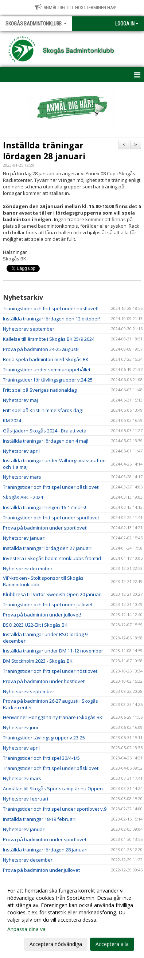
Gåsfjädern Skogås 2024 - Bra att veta (44, 430)
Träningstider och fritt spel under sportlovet (51, 517)
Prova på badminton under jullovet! (42, 614)
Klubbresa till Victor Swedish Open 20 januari (52, 594)
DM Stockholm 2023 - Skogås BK (38, 661)
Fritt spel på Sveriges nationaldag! (40, 390)
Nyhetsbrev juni (20, 727)
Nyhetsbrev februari (25, 798)
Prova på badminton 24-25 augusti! (41, 349)
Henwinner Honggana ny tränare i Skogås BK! (53, 717)
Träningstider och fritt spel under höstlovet (50, 671)
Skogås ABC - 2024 (23, 497)
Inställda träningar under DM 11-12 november (53, 650)
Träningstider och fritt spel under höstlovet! (50, 308)
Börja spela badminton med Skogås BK (46, 359)
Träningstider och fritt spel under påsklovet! (51, 487)
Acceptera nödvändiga (56, 944)
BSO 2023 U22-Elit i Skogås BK (35, 625)
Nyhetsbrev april (21, 451)
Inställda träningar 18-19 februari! (40, 819)
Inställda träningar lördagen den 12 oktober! (51, 318)
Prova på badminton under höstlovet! (44, 681)
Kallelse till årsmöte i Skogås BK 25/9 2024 (48, 339)
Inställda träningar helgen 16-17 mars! (44, 507)
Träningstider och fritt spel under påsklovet (50, 768)
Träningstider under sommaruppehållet (46, 369)
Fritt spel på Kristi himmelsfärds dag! (43, 410)
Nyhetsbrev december (27, 568)
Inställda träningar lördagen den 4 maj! (45, 441)
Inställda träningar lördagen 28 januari (44, 150)
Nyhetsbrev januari (24, 538)
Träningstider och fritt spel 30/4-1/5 (41, 758)
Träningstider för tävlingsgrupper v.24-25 (48, 379)
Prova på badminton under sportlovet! (45, 527)
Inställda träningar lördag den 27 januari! (48, 548)
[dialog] (72, 917)
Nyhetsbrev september (28, 329)
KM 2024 (12, 420)
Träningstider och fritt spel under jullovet (48, 604)
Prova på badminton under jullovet (41, 870)
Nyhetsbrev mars (22, 477)
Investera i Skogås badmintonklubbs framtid (52, 558)
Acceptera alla (112, 944)
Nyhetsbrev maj (20, 400)
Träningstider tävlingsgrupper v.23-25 (44, 737)
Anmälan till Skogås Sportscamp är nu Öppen (53, 788)
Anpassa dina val (27, 929)
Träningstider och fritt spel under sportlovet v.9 (54, 809)
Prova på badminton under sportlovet (44, 839)
